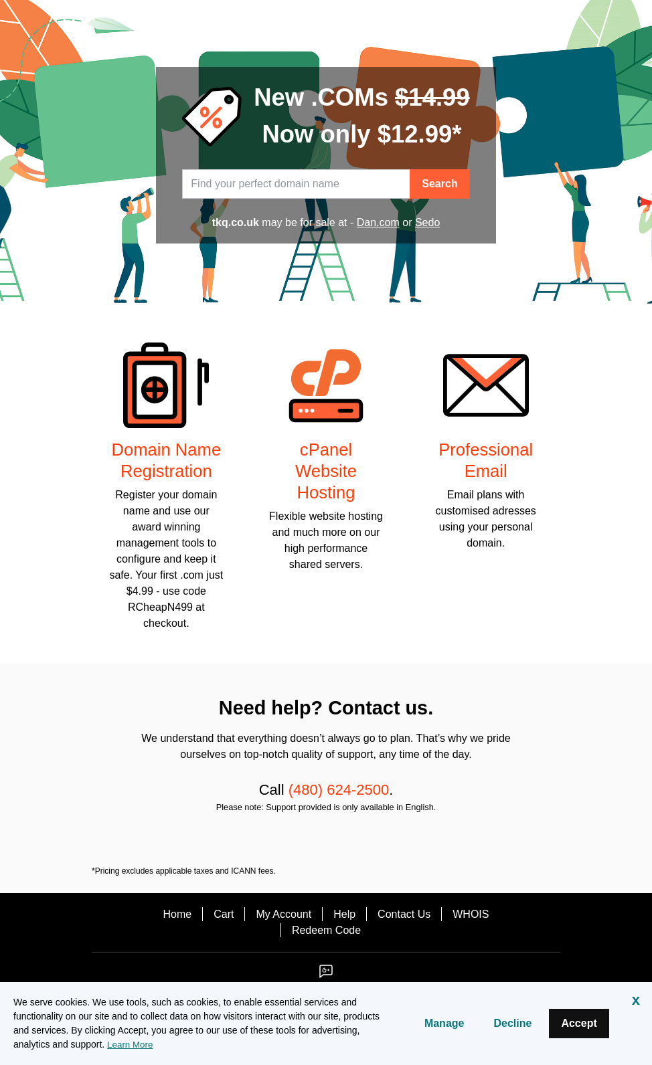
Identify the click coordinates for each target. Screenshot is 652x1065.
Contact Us (404, 914)
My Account (283, 914)
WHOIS (471, 914)
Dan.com (378, 222)
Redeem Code (326, 930)
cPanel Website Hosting (326, 471)
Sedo (427, 222)
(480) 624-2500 (339, 789)
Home (177, 914)
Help (344, 914)
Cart (224, 914)
